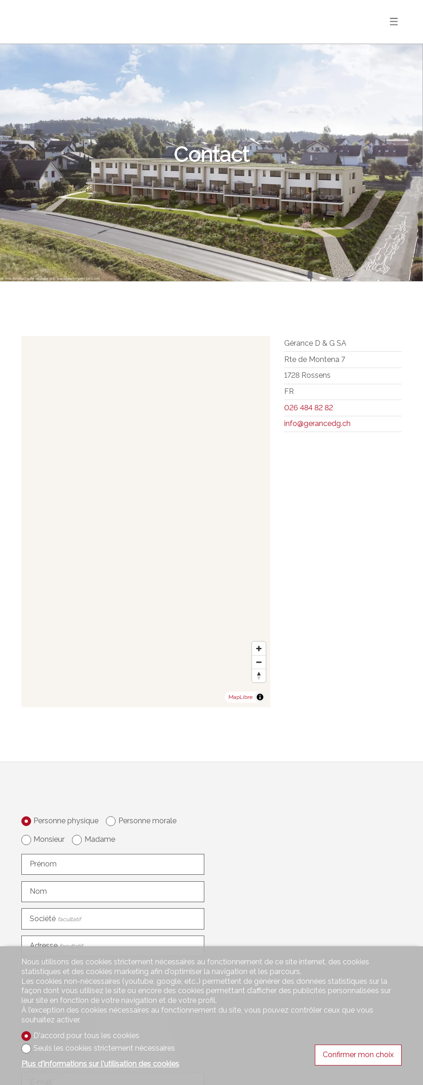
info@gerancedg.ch (317, 423)
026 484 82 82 (308, 407)
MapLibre (240, 697)
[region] (146, 521)
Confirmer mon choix (358, 1054)
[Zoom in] (259, 648)
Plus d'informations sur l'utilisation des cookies (100, 1063)
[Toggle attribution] (260, 697)
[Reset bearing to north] (259, 675)
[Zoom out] (259, 662)
